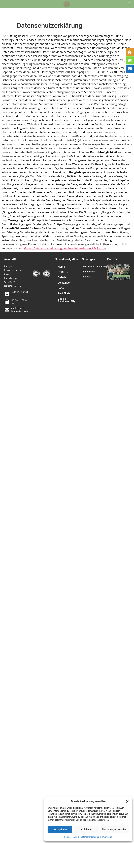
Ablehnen (86, 829)
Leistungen (64, 282)
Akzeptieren (60, 829)
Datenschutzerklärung (91, 837)
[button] (127, 801)
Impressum (107, 837)
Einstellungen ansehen (114, 829)
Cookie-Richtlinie (71, 837)
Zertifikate (64, 293)
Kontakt (87, 276)
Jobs (61, 288)
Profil (64, 272)
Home (61, 266)
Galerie (62, 277)
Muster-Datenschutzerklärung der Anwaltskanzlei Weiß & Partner (65, 248)
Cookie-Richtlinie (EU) (66, 300)
